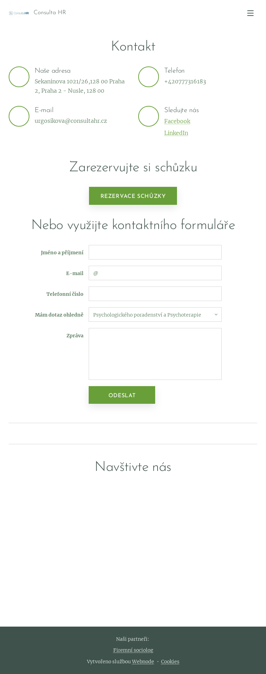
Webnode (143, 661)
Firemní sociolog (133, 650)
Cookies (170, 661)
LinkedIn (176, 132)
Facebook (177, 121)
